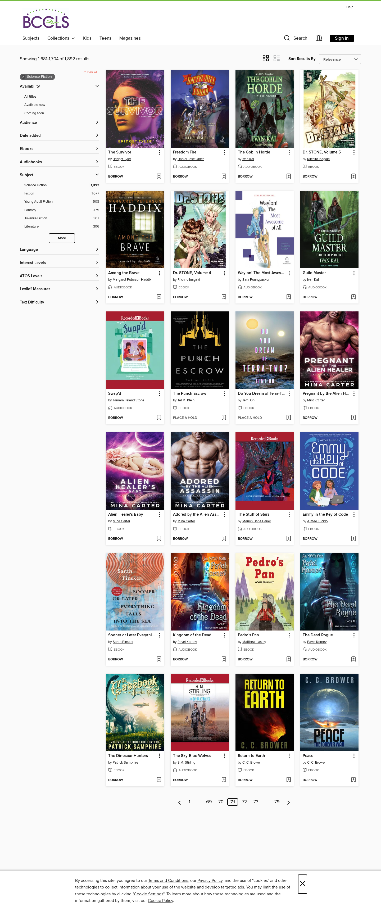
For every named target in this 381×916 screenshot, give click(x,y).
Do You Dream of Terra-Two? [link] (262, 393)
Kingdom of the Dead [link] (192, 635)
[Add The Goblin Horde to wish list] (288, 176)
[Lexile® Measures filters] (59, 289)
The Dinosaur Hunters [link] (128, 756)
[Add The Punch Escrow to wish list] (223, 418)
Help (349, 7)
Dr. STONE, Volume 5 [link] (322, 152)
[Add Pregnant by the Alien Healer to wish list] (353, 418)
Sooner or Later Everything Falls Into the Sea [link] (132, 635)
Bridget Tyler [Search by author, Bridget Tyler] (122, 159)
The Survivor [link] (119, 152)
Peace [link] (308, 756)
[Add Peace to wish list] (353, 780)
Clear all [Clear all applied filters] (91, 72)
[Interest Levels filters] (59, 263)
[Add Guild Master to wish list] (353, 297)
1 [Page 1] (189, 802)
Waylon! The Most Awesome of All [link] (262, 273)
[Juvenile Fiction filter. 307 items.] (61, 218)
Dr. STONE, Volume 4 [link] (192, 273)
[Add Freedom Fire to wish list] (223, 176)
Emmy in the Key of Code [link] (325, 514)
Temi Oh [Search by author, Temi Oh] (248, 400)
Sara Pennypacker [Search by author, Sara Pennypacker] (255, 280)
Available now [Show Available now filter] (34, 105)
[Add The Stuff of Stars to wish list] (288, 539)
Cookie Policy (160, 900)
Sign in (342, 38)
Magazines (130, 38)
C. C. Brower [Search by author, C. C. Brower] (251, 762)
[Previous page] (180, 802)
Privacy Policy (210, 880)
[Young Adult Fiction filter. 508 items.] (61, 202)
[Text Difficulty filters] (59, 302)
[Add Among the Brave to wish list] (159, 297)
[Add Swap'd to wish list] (159, 418)
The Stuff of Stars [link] (253, 514)
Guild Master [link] (314, 273)
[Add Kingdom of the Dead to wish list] (223, 659)
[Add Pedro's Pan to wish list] (288, 659)
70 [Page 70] (221, 802)
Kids (87, 38)
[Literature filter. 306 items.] (61, 226)
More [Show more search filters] (62, 238)
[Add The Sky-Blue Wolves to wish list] (223, 780)
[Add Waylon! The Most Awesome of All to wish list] (288, 297)
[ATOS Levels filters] (59, 276)
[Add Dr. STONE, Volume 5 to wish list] (353, 176)
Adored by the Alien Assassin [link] (197, 514)
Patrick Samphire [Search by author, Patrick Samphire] (125, 762)
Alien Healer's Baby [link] (125, 514)
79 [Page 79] (277, 802)
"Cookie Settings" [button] (148, 894)
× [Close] (302, 884)
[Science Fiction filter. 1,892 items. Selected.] (61, 185)
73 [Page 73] (255, 802)
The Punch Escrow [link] (189, 393)
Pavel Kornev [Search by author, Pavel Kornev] (187, 642)
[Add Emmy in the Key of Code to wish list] (353, 539)
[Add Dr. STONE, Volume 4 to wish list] (223, 297)
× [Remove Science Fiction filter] (23, 77)
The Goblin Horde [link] (254, 152)
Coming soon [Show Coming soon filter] (34, 113)
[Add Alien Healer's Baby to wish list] (159, 539)
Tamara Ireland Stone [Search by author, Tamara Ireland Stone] (128, 400)
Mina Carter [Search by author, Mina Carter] (316, 400)
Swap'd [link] (114, 393)
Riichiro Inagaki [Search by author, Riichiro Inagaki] (318, 159)
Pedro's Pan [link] (248, 635)
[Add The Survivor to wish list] (159, 176)
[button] (295, 39)
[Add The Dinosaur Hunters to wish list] (159, 780)
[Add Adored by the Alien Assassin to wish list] (223, 539)
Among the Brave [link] (123, 273)
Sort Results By (302, 58)
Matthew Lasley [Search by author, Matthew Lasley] (254, 642)
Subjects (30, 38)
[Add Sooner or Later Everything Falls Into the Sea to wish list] (159, 659)
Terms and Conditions (168, 880)
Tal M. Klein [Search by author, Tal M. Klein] (186, 400)
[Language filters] (59, 250)
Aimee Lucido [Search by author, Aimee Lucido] (317, 521)
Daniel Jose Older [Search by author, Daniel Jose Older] (191, 159)
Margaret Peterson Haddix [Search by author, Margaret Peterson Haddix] (132, 280)
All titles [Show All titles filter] (30, 96)
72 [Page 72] (244, 802)
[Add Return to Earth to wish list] (288, 780)
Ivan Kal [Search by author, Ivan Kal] (248, 159)
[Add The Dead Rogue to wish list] (353, 659)
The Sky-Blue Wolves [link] (192, 756)
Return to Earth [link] (251, 756)
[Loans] (319, 39)
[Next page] (288, 802)
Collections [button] (61, 38)
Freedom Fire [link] (184, 152)
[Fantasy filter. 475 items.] (61, 210)
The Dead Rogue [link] (318, 635)
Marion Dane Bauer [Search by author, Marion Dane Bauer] (256, 521)
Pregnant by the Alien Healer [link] (327, 393)
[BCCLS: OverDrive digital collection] (46, 18)
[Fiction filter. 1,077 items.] (61, 193)
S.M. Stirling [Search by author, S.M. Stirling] (186, 762)
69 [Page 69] (209, 802)
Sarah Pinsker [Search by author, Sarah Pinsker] (123, 642)
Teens (105, 38)
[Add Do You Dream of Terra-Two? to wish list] (288, 418)
